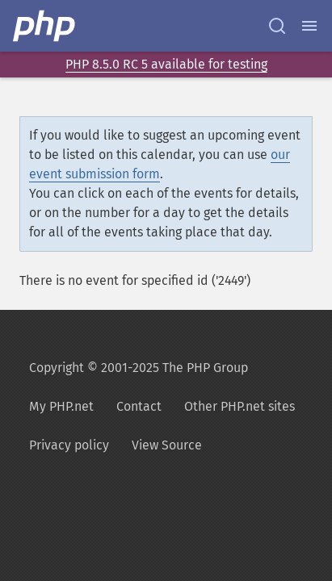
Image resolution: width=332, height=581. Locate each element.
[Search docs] (277, 26)
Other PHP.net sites (239, 406)
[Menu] (309, 26)
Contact (139, 406)
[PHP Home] (45, 26)
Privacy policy (69, 445)
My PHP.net (61, 406)
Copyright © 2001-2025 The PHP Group (138, 367)
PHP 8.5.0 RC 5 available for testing (166, 64)
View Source (167, 445)
